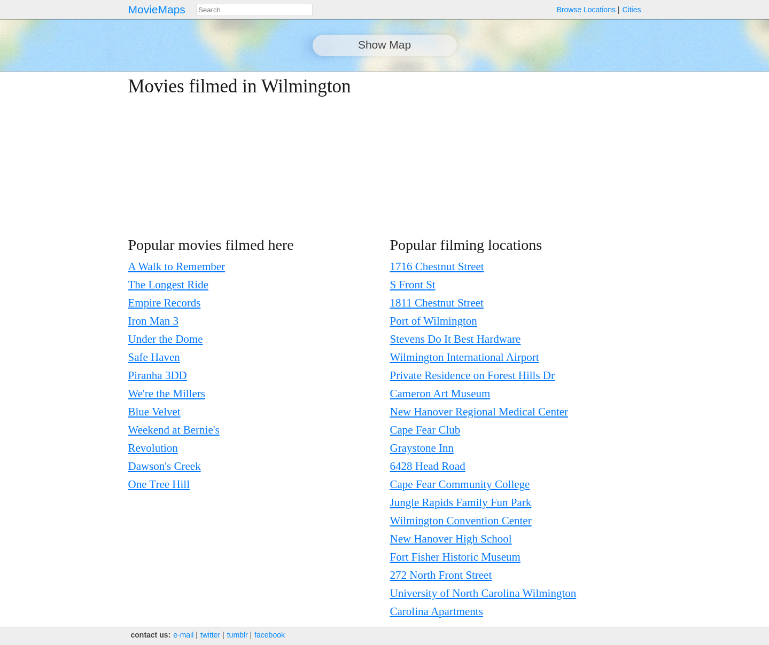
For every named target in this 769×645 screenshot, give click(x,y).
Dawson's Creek (164, 466)
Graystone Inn (422, 448)
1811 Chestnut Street (437, 302)
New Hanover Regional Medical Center (479, 411)
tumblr (237, 635)
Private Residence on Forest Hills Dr (472, 375)
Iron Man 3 (153, 320)
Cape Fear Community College (460, 484)
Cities (631, 9)
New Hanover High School (451, 538)
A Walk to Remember (177, 266)
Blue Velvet (154, 411)
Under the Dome (165, 339)
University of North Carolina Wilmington (483, 593)
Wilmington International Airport (464, 357)
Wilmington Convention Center (461, 520)
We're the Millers (166, 393)
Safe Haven (154, 357)
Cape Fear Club (425, 429)
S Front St (413, 284)
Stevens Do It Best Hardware (455, 339)
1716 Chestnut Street (437, 266)
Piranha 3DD (157, 375)
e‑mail (183, 635)
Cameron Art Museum (440, 393)
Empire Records (164, 302)
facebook (269, 635)
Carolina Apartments (436, 611)
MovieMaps (156, 9)
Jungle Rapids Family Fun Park (461, 502)
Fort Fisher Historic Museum (455, 556)
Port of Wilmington (433, 320)
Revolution (153, 448)
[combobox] (254, 10)
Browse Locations (586, 9)
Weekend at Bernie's (174, 429)
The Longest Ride (168, 284)
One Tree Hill (159, 484)
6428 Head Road (427, 466)
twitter (210, 635)
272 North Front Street (441, 575)
